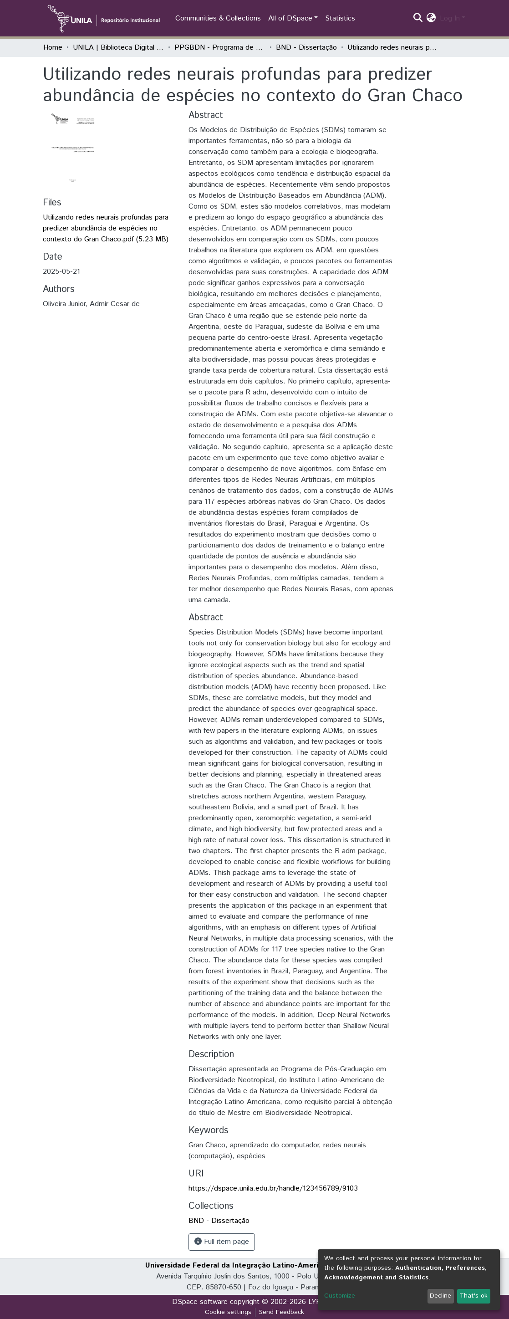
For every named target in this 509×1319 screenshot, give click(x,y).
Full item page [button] (221, 1242)
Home (52, 47)
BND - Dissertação (306, 47)
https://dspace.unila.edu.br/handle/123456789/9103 (273, 1188)
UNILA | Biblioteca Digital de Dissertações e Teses (118, 47)
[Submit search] (418, 18)
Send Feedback (281, 1312)
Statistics (340, 18)
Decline (440, 1295)
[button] (431, 18)
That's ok (473, 1295)
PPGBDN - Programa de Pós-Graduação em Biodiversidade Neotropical (219, 47)
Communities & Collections (218, 18)
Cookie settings (228, 1312)
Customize (339, 1295)
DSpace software (200, 1302)
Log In (450, 18)
